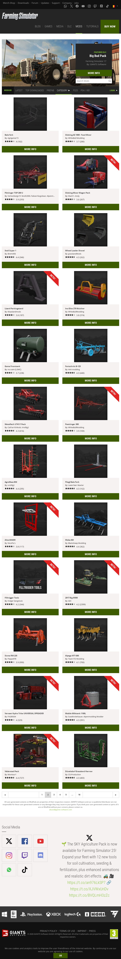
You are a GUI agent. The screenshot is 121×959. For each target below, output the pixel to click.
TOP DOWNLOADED (34, 90)
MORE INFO (94, 73)
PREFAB (50, 90)
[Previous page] (116, 795)
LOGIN (112, 90)
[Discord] (101, 6)
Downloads (23, 2)
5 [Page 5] (66, 794)
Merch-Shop (9, 2)
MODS (79, 26)
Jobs (77, 2)
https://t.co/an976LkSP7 (86, 882)
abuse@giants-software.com (60, 809)
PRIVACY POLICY (48, 931)
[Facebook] (77, 6)
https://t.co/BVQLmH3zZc (89, 895)
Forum (35, 2)
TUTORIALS (92, 26)
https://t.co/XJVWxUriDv (89, 889)
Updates (45, 2)
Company (67, 2)
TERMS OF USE (67, 931)
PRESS (92, 931)
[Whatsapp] (65, 6)
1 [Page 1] (41, 794)
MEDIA (59, 26)
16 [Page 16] (79, 794)
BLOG (38, 26)
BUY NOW (109, 26)
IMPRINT (82, 931)
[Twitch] (95, 6)
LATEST (19, 90)
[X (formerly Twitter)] (71, 6)
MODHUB (8, 90)
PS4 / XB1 (85, 90)
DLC (69, 26)
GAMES (48, 26)
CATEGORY (62, 90)
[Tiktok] (107, 6)
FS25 (75, 90)
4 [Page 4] (60, 794)
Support (56, 2)
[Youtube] (83, 6)
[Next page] (5, 795)
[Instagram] (89, 6)
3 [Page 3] (53, 794)
